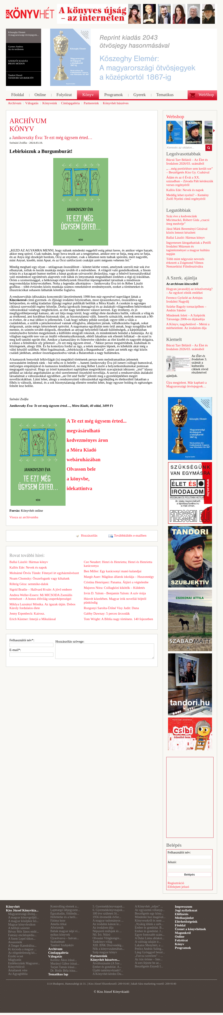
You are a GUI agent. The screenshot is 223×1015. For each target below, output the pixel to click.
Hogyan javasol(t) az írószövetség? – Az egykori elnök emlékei (189, 290)
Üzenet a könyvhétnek (190, 929)
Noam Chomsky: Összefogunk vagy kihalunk (39, 578)
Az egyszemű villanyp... (150, 910)
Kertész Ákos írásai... (63, 960)
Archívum (55, 949)
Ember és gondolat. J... (149, 931)
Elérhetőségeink (186, 921)
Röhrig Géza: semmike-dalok (28, 584)
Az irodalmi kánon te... (107, 924)
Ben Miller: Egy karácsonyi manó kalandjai (112, 571)
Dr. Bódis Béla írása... (63, 970)
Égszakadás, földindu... (64, 913)
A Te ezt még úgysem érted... (96, 421)
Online (179, 936)
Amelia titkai (58, 924)
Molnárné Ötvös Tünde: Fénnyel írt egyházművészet (44, 573)
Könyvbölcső (16, 967)
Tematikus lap (58, 974)
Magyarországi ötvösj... (22, 914)
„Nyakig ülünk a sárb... (149, 924)
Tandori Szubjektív (62, 945)
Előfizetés (181, 914)
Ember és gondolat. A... (107, 967)
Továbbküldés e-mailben (130, 535)
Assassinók (15, 942)
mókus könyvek (60, 934)
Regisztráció (176, 883)
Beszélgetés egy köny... (149, 913)
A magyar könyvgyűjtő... (23, 917)
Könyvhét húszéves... (105, 959)
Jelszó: (172, 862)
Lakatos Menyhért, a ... (149, 945)
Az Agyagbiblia (17, 974)
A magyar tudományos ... (108, 920)
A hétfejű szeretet (19, 928)
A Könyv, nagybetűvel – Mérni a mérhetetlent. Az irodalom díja (188, 326)
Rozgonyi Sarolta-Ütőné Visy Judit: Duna (111, 608)
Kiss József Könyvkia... (22, 910)
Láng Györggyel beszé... (150, 952)
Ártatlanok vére (17, 970)
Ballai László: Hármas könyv (28, 562)
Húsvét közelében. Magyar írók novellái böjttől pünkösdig (115, 600)
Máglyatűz (14, 959)
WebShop (206, 95)
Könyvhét (13, 906)
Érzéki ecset (15, 956)
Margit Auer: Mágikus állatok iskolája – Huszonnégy (119, 576)
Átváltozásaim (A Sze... (107, 963)
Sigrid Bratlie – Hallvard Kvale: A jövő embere (40, 589)
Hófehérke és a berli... (64, 917)
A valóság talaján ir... (148, 941)
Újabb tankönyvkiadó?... (108, 970)
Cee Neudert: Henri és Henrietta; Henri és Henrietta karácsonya (118, 563)
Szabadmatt (57, 941)
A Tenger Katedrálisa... (22, 945)
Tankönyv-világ (102, 941)
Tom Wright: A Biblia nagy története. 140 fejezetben (118, 619)
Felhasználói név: (179, 852)
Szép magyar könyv (105, 952)
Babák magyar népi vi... (65, 931)
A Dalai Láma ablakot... (149, 938)
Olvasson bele (81, 469)
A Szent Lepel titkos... (21, 938)
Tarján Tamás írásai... (63, 967)
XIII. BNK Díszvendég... (108, 945)
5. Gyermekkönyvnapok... (109, 906)
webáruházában (84, 459)
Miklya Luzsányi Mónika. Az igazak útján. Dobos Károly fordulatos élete (42, 606)
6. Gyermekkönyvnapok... (109, 910)
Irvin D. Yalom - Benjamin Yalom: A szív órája (115, 593)
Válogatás (55, 956)
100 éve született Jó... (106, 913)
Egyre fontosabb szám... (150, 934)
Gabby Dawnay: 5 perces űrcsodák (107, 613)
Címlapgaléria (58, 952)
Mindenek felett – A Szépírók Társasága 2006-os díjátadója (185, 317)
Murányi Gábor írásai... (64, 963)
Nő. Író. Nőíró (101, 934)
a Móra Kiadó (81, 450)
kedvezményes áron (87, 440)
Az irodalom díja (103, 927)
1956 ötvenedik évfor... (107, 917)
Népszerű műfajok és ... (107, 931)
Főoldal (180, 925)
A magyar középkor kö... (23, 921)
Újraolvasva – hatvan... (64, 938)
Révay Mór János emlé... (23, 931)
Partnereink (98, 956)
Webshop (175, 116)
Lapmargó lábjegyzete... (65, 910)
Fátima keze (57, 920)
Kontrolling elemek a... (64, 906)
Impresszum (183, 906)
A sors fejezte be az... (148, 963)
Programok (183, 948)
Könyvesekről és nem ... (150, 920)
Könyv (179, 944)
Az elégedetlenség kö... (22, 952)
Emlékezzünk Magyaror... (24, 963)
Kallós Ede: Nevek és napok (28, 567)
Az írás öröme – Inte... (149, 959)
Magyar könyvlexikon (21, 924)
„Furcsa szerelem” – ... (149, 955)
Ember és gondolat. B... (149, 927)
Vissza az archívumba (23, 517)
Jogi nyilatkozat (186, 910)
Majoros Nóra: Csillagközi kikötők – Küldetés (114, 587)
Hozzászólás (89, 535)
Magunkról (183, 933)
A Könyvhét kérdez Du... (108, 974)
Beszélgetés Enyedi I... (149, 966)
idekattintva (79, 488)
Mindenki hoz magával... (150, 917)
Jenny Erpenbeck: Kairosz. (27, 613)
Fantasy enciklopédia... (22, 935)
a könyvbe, (78, 478)
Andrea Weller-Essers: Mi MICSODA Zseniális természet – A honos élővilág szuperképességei (40, 596)
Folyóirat (181, 940)
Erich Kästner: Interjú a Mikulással (32, 619)
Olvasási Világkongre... (107, 938)
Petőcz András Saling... (149, 948)
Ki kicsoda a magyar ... (22, 949)
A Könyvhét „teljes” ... (149, 906)
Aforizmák (57, 927)
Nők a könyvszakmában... (108, 948)
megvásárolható (83, 430)
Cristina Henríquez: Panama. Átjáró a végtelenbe (116, 582)
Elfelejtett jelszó (178, 887)
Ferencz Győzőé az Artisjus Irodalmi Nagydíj (184, 299)
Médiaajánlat (184, 918)
